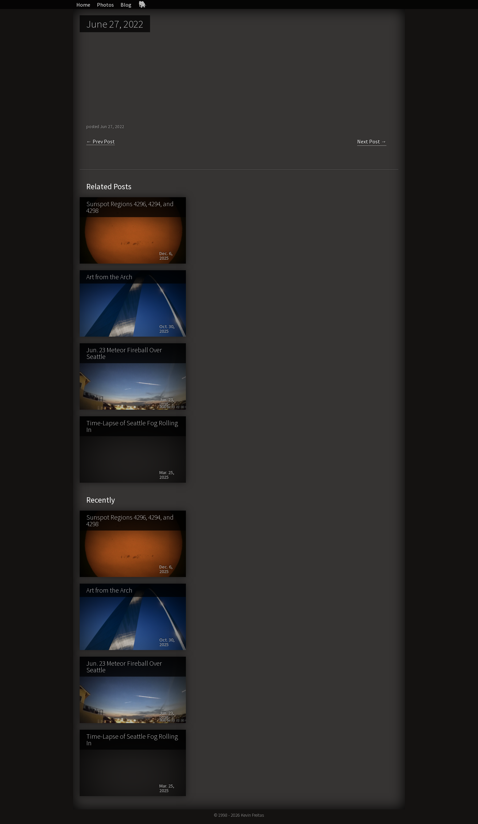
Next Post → (371, 141)
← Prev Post (100, 141)
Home (83, 4)
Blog (125, 4)
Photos (105, 4)
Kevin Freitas (252, 815)
